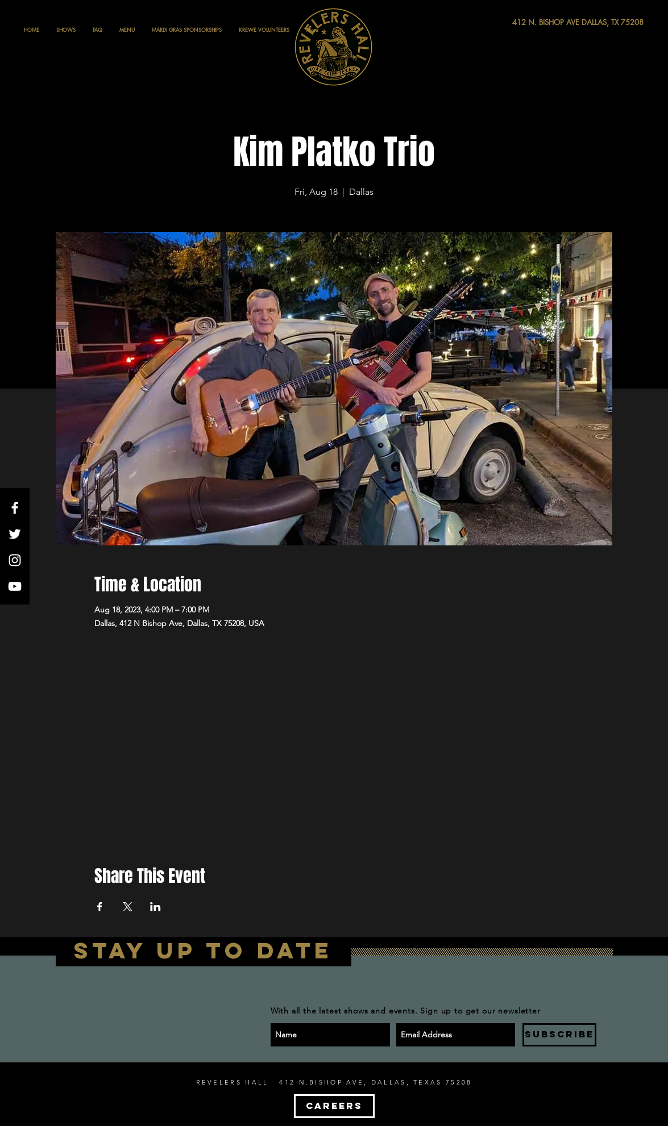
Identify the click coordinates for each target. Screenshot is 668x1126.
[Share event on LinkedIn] (155, 906)
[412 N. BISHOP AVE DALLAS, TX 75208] (536, 22)
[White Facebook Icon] (15, 508)
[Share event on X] (127, 906)
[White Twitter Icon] (15, 534)
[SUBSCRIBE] (559, 1034)
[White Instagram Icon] (15, 560)
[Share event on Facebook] (99, 906)
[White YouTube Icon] (15, 586)
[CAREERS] (334, 1106)
